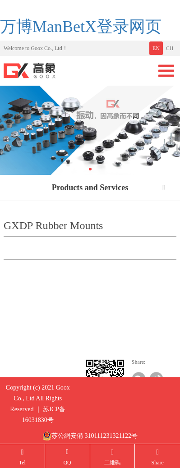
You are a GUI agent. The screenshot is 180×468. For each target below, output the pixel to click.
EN (156, 48)
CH (170, 48)
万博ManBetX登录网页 (81, 27)
